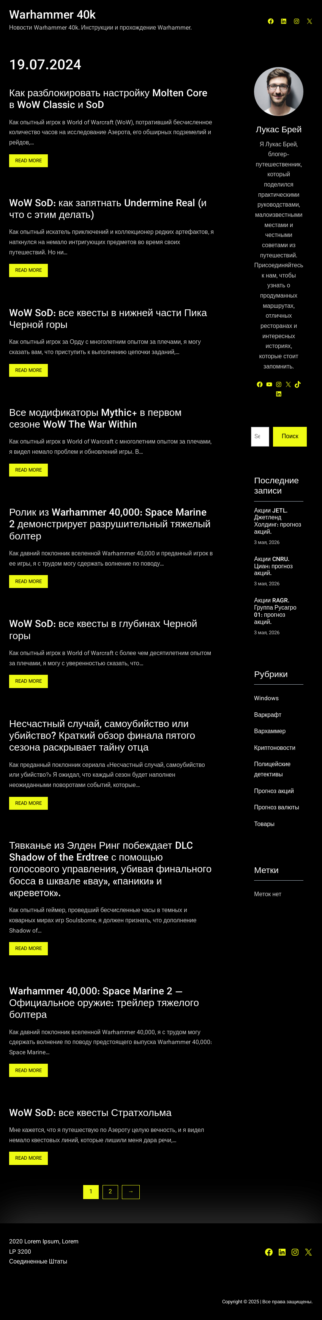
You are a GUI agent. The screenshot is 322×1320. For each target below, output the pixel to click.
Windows (266, 698)
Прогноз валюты (276, 807)
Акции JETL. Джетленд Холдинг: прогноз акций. (277, 522)
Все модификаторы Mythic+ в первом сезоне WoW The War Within (95, 419)
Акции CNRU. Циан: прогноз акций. (273, 566)
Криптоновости (274, 748)
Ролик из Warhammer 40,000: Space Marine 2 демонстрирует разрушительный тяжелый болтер (110, 525)
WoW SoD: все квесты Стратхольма (90, 1113)
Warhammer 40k (52, 15)
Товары (264, 824)
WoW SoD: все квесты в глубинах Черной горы (103, 631)
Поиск (290, 436)
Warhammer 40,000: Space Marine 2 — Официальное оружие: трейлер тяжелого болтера (104, 1003)
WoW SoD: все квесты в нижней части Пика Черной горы (108, 319)
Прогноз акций (274, 791)
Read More (30, 161)
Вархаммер (270, 731)
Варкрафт (267, 715)
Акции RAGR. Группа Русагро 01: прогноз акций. (275, 611)
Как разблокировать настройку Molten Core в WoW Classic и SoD (108, 100)
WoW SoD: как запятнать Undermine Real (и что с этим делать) (108, 210)
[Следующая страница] (131, 1192)
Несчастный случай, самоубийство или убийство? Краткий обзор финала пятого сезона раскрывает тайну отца (102, 736)
